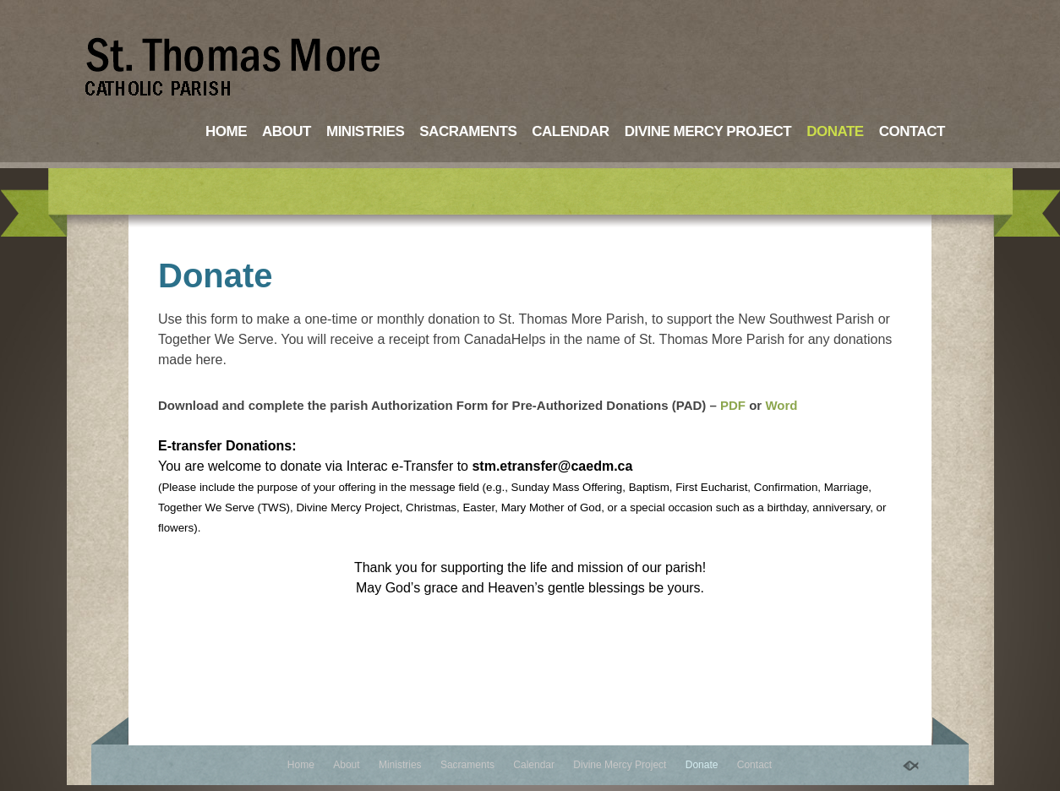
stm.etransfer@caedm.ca (552, 466)
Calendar (570, 131)
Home (226, 131)
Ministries (365, 131)
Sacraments (467, 131)
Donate (835, 131)
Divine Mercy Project (708, 131)
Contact (912, 131)
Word (781, 405)
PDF (733, 405)
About (286, 131)
